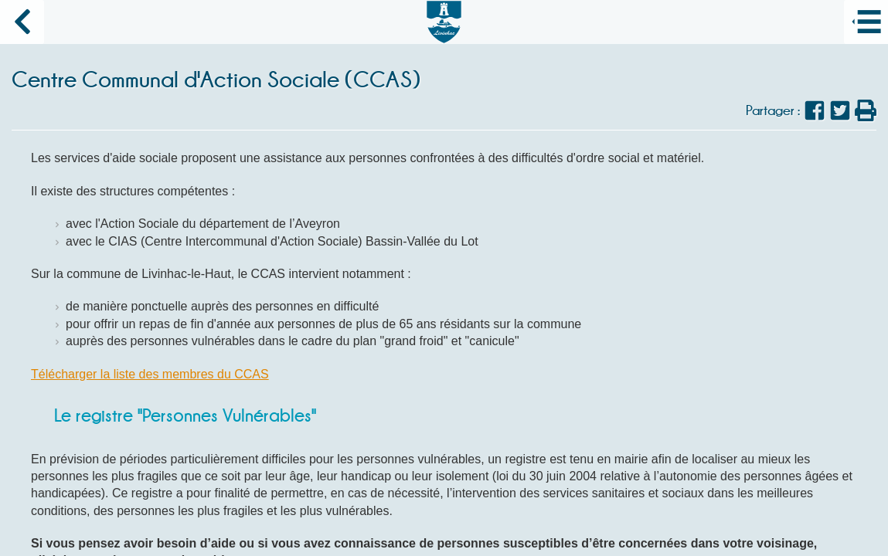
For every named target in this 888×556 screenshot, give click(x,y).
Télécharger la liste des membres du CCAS (150, 374)
